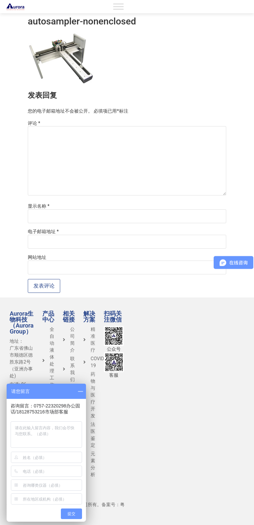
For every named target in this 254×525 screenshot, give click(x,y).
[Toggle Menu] (118, 6)
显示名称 (39, 206)
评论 (34, 123)
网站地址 (37, 257)
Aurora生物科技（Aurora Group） (21, 322)
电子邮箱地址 (43, 231)
